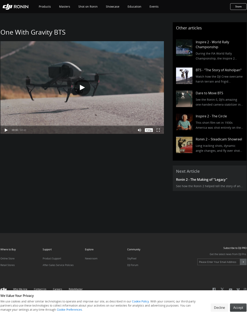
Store (238, 6)
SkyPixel (131, 258)
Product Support (52, 258)
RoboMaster (76, 289)
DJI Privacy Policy (58, 301)
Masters (64, 6)
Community (133, 249)
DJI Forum (132, 265)
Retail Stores (7, 265)
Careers (57, 289)
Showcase (112, 6)
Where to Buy (8, 249)
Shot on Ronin (88, 6)
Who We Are (20, 289)
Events (154, 6)
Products (45, 6)
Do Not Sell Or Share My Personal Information (140, 301)
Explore (89, 249)
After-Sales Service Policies (58, 265)
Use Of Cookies (81, 301)
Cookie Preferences (182, 301)
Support (47, 249)
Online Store (7, 258)
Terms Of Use (102, 301)
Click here (41, 306)
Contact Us (40, 289)
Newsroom (91, 258)
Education (134, 6)
